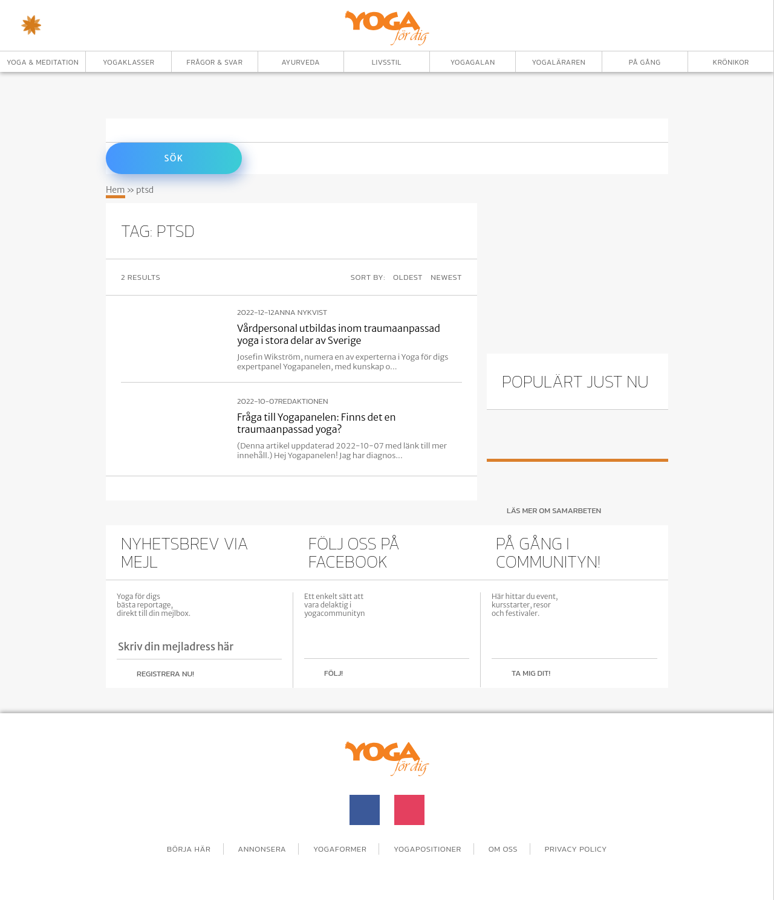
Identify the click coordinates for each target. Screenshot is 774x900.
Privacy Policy (576, 849)
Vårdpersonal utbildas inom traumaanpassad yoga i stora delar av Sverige (338, 334)
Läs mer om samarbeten (554, 510)
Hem (115, 189)
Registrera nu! (165, 673)
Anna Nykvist (301, 312)
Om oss (503, 849)
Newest (446, 277)
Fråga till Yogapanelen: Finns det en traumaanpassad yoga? (316, 423)
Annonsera (262, 849)
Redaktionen (303, 401)
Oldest (408, 277)
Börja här (189, 849)
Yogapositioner (427, 849)
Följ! (333, 673)
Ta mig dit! (531, 673)
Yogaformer (339, 849)
